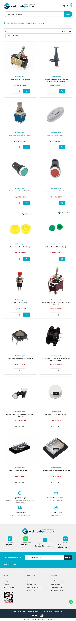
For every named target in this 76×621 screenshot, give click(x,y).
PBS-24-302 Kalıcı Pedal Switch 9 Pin (20, 135)
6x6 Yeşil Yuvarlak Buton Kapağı (55, 247)
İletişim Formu (31, 584)
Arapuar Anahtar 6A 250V (56, 135)
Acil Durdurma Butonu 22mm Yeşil (20, 191)
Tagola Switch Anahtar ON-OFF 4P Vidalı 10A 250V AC (55, 304)
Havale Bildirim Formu (34, 587)
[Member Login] (67, 6)
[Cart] (71, 6)
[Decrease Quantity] (13, 91)
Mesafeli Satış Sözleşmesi (58, 581)
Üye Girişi (6, 584)
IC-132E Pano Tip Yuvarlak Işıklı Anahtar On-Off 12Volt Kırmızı (56, 359)
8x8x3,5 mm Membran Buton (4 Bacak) (20, 358)
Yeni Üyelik (7, 581)
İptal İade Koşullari (56, 587)
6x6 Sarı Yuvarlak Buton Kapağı (20, 247)
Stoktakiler (11, 31)
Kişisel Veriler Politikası (57, 590)
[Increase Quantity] (20, 91)
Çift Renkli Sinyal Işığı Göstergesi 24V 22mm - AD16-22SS (20, 415)
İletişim (29, 581)
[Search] (38, 14)
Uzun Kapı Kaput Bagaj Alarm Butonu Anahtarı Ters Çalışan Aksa (56, 80)
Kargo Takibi (31, 590)
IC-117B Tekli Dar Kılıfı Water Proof (20, 470)
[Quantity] (16, 91)
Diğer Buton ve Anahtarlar (35, 23)
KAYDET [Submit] (68, 557)
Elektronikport (20, 76)
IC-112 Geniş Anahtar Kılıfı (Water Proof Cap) (55, 470)
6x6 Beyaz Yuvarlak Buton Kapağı (56, 414)
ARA (68, 14)
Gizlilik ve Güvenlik (56, 584)
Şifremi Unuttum (9, 587)
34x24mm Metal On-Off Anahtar (20, 79)
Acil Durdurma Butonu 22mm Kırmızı (56, 191)
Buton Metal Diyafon (20, 302)
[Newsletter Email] (48, 557)
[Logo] (20, 6)
